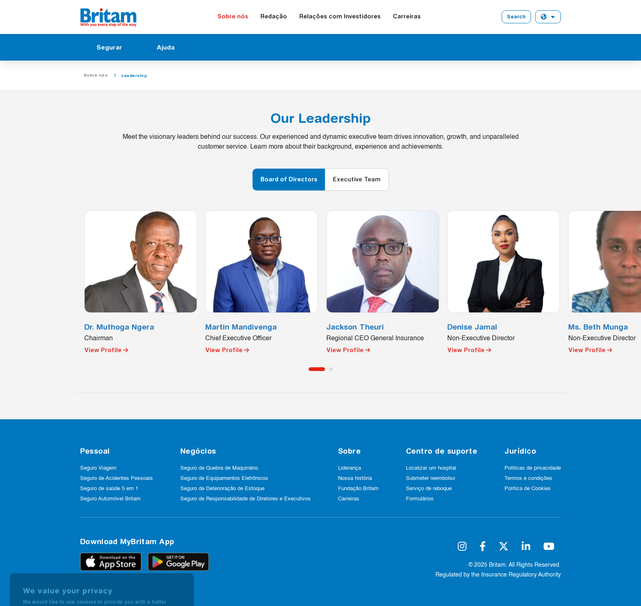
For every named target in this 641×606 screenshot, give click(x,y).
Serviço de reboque (429, 488)
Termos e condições (528, 478)
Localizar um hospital (431, 468)
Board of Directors (288, 179)
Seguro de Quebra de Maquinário (219, 468)
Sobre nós (232, 16)
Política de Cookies (527, 488)
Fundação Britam (358, 488)
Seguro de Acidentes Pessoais (116, 478)
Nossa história (355, 478)
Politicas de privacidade (532, 468)
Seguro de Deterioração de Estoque (222, 488)
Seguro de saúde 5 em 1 (109, 488)
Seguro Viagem (98, 468)
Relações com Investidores (340, 16)
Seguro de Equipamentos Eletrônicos (224, 478)
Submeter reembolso (430, 478)
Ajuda (166, 47)
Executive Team (357, 179)
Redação (273, 16)
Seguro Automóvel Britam (110, 499)
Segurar (109, 47)
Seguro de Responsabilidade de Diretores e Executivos (245, 499)
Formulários (420, 499)
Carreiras (407, 16)
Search (516, 17)
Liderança (349, 468)
